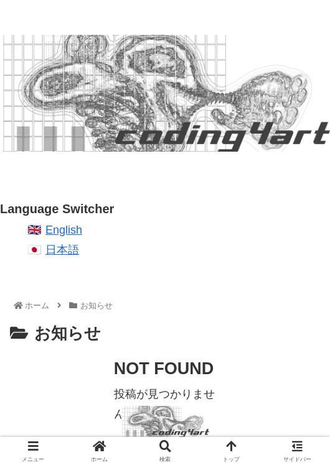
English (63, 230)
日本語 (62, 250)
